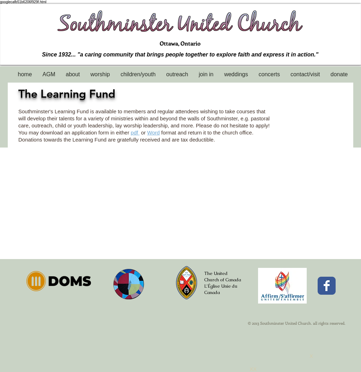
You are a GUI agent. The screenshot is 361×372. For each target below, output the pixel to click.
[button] (73, 74)
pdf (135, 133)
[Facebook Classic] (327, 286)
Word (153, 133)
